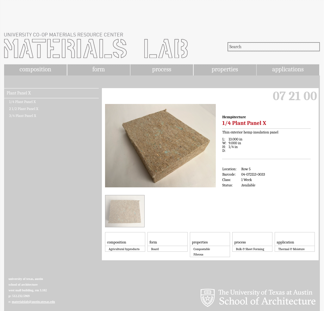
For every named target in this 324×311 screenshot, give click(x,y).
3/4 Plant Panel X (22, 115)
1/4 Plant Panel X (22, 102)
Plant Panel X (19, 93)
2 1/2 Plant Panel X (23, 109)
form (98, 69)
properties (225, 69)
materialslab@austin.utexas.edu (33, 301)
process (161, 69)
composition (35, 69)
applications (288, 69)
